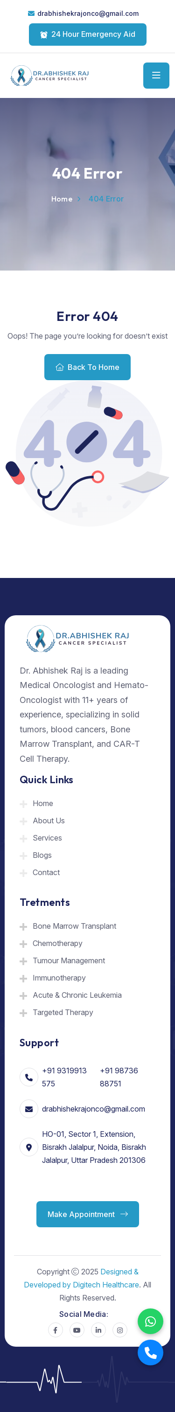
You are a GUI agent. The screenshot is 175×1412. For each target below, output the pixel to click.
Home (61, 198)
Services (47, 837)
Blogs (42, 855)
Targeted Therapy (63, 1012)
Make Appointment (88, 1214)
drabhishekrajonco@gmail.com (88, 13)
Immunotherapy (59, 977)
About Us (49, 820)
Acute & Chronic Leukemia (77, 995)
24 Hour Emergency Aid (87, 34)
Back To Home (87, 367)
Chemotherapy (58, 943)
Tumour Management (69, 960)
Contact (46, 872)
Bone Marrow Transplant (74, 926)
